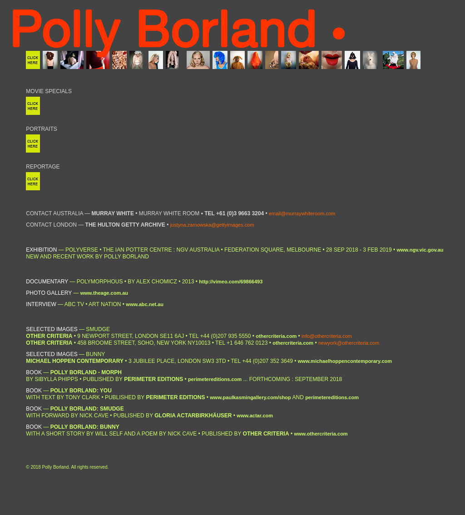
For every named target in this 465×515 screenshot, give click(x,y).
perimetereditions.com (215, 379)
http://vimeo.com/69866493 (230, 281)
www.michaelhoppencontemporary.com (345, 361)
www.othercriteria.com (320, 433)
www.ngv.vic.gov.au (419, 250)
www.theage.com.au (104, 293)
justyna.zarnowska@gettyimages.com (212, 225)
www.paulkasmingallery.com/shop (250, 397)
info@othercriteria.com (327, 336)
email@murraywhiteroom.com (302, 213)
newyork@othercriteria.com (348, 343)
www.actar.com (255, 415)
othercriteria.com (276, 336)
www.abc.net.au (144, 304)
